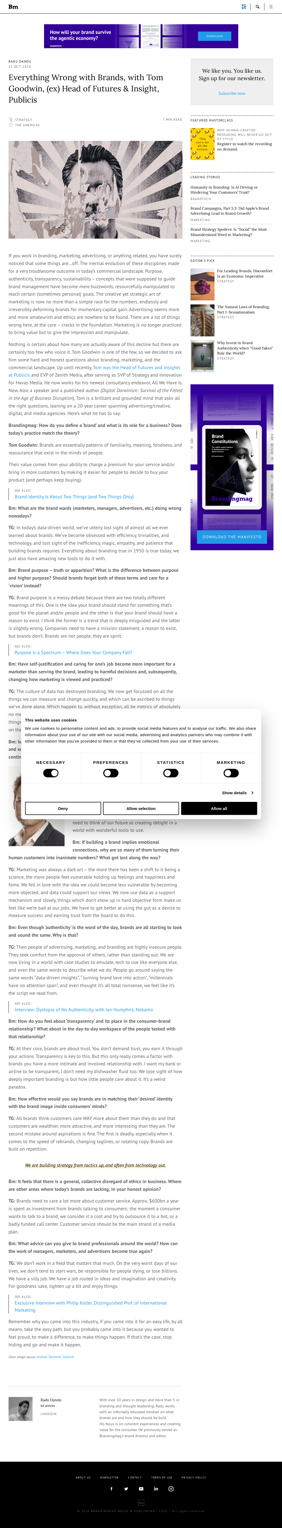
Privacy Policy (194, 1477)
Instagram (171, 1489)
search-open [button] (257, 6)
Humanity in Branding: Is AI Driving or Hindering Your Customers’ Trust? (224, 190)
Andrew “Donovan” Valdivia (55, 1356)
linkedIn (156, 1489)
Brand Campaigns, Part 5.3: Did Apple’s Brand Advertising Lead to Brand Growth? (229, 211)
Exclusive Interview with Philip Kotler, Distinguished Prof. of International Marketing (91, 1306)
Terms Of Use (161, 1477)
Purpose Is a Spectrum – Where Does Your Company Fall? (73, 652)
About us (83, 1477)
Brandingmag (13, 6)
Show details (234, 792)
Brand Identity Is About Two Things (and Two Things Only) (74, 497)
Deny (63, 808)
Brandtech (200, 199)
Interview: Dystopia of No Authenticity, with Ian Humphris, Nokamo (84, 1010)
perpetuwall (244, 6)
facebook (111, 1489)
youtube (141, 1489)
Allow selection (141, 808)
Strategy (24, 120)
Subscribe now (232, 93)
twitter (126, 1489)
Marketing (200, 220)
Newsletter (109, 1477)
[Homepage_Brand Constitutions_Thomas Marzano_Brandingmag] (141, 36)
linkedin (49, 1414)
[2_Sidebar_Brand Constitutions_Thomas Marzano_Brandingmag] (231, 466)
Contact (135, 1477)
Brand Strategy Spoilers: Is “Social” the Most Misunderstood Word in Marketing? (228, 232)
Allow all (219, 808)
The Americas (27, 125)
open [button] (271, 6)
